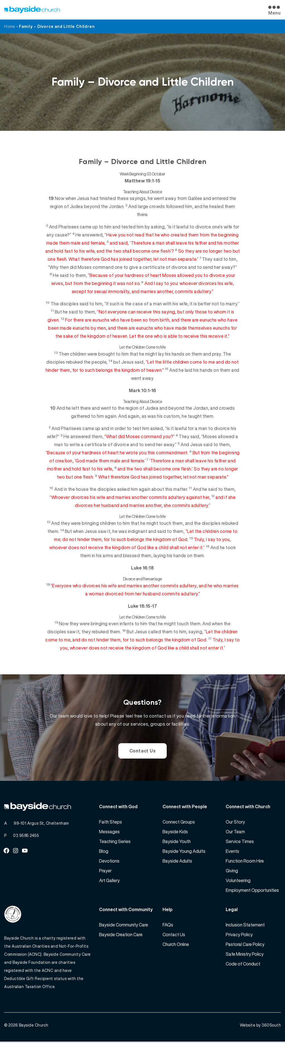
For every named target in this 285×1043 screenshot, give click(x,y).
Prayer (105, 871)
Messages (109, 832)
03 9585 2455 (26, 836)
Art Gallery (109, 881)
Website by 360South (260, 1026)
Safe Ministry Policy (245, 955)
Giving (232, 871)
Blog (103, 852)
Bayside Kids (175, 832)
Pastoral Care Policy (245, 945)
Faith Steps (110, 822)
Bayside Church (33, 1026)
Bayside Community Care (123, 925)
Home (9, 26)
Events (232, 852)
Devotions (109, 861)
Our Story (235, 822)
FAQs (168, 925)
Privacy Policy (239, 935)
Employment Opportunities (252, 891)
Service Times (240, 842)
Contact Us (142, 751)
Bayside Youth (177, 842)
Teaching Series (115, 842)
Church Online (176, 945)
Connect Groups (179, 822)
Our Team (235, 832)
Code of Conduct (243, 964)
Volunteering (238, 881)
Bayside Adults (177, 861)
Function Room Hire (245, 861)
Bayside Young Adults (184, 852)
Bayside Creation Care (120, 935)
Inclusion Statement (245, 925)
